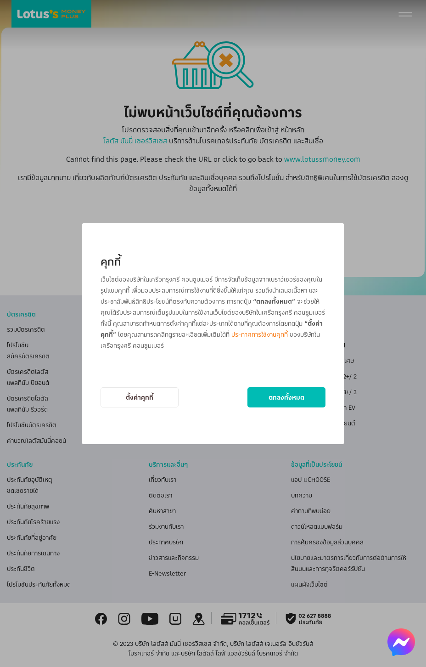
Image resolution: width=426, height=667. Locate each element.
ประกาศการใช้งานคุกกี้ (259, 334)
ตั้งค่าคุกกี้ (139, 397)
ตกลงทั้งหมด (286, 397)
